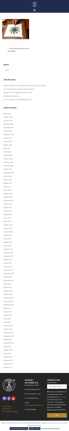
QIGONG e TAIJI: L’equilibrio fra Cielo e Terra (18, 92)
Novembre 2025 (9, 127)
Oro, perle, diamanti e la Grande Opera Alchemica (19, 89)
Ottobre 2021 (8, 260)
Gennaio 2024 (8, 197)
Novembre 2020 (9, 273)
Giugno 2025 (8, 141)
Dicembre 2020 (8, 270)
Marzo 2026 (7, 114)
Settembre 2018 (9, 343)
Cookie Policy (6, 406)
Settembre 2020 (9, 280)
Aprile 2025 (7, 148)
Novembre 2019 (9, 301)
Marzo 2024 (7, 190)
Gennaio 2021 (8, 267)
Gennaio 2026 (8, 120)
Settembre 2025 (9, 134)
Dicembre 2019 (8, 298)
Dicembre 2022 (8, 232)
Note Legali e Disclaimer (10, 411)
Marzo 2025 (7, 152)
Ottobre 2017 (8, 367)
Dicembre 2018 (8, 333)
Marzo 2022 (7, 246)
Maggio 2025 (8, 145)
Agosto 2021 (8, 263)
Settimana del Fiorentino (11, 96)
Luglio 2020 (7, 284)
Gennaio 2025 (8, 159)
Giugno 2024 (8, 180)
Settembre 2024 (9, 173)
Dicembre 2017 (8, 360)
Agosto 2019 (8, 308)
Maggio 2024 (8, 183)
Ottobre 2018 (8, 339)
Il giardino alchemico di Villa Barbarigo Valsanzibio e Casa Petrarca (25, 86)
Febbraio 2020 (8, 291)
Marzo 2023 (7, 221)
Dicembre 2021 (8, 253)
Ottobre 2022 (8, 235)
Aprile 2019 (7, 319)
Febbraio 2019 (8, 326)
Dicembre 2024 (8, 162)
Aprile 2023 (7, 218)
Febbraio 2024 (8, 193)
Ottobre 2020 (8, 277)
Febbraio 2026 (8, 117)
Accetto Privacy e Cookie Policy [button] (19, 428)
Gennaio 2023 (8, 228)
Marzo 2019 (7, 322)
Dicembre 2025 (8, 124)
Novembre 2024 (9, 166)
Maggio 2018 (8, 350)
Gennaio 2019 (8, 329)
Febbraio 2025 (8, 155)
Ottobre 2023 (8, 204)
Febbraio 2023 (8, 225)
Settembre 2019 (9, 305)
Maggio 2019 (8, 315)
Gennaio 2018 (8, 357)
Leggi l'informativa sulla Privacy (50, 428)
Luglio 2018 (7, 346)
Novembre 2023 (9, 200)
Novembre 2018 (9, 336)
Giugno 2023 (8, 211)
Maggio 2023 (8, 214)
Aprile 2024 (7, 187)
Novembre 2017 (9, 364)
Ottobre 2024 (8, 169)
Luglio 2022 (7, 239)
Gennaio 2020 (8, 294)
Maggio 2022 (8, 242)
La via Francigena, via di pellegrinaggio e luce (18, 99)
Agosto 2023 (8, 207)
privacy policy (62, 397)
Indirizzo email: (52, 382)
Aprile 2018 (7, 353)
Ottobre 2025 (8, 131)
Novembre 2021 (9, 256)
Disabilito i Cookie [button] (34, 428)
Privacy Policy (6, 409)
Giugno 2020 (8, 287)
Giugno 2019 (8, 312)
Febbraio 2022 (8, 249)
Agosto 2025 (8, 138)
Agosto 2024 (8, 176)
